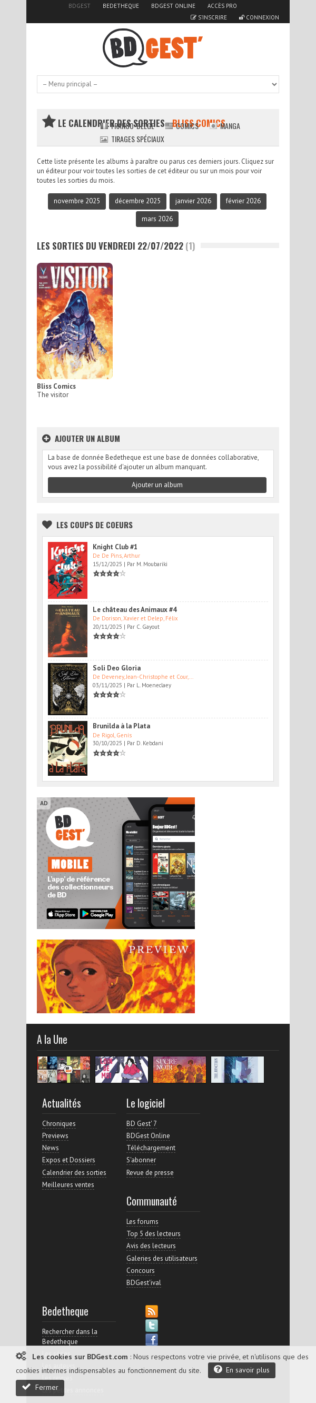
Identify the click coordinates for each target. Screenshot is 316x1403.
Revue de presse (150, 1172)
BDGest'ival (143, 1282)
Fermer (40, 1387)
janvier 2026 (193, 200)
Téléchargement (150, 1147)
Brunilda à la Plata (121, 726)
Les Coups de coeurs (94, 524)
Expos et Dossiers (68, 1159)
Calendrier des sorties (74, 1172)
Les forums (142, 1221)
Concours (140, 1270)
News (50, 1147)
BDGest (79, 5)
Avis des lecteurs (151, 1245)
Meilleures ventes (68, 1184)
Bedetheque (121, 5)
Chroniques (59, 1123)
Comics (182, 125)
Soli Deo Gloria (117, 668)
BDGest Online (173, 5)
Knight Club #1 (115, 546)
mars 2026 (157, 218)
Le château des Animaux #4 (134, 609)
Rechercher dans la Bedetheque (69, 1336)
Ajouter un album (157, 484)
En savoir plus (242, 1370)
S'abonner (141, 1159)
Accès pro (222, 5)
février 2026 (243, 200)
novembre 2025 (77, 200)
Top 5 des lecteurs (153, 1233)
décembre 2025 (138, 200)
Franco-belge (127, 125)
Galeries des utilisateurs (161, 1258)
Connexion (259, 17)
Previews (55, 1135)
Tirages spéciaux (132, 138)
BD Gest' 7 (141, 1123)
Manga (224, 125)
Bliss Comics (56, 386)
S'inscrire (209, 17)
